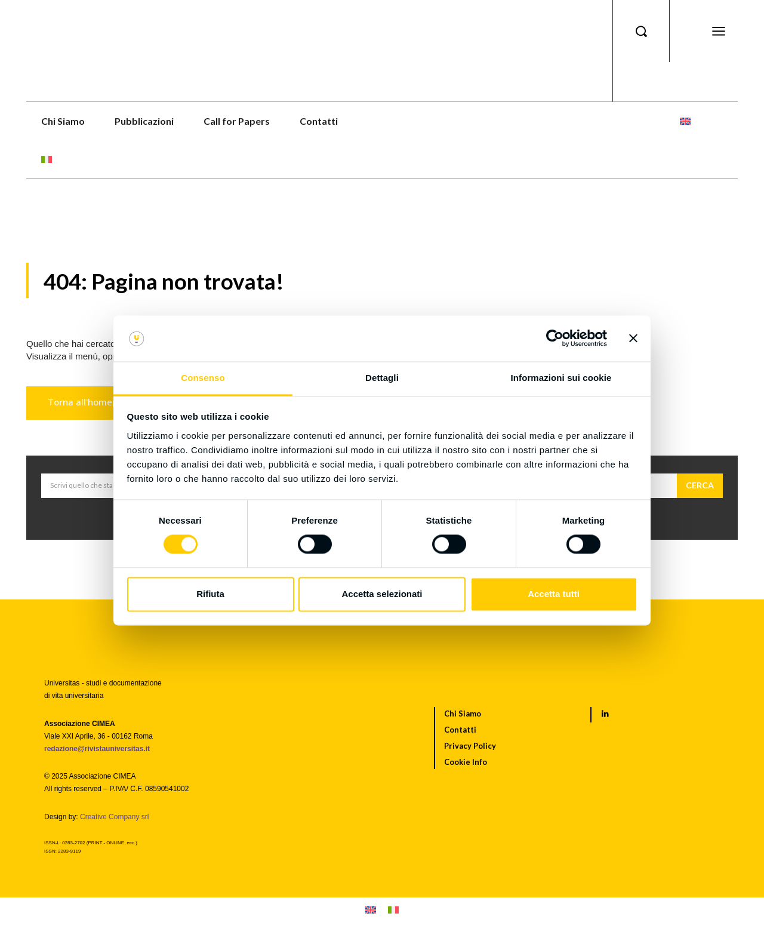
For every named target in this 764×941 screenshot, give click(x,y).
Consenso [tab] (202, 378)
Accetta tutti (554, 594)
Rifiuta (210, 594)
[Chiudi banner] (633, 338)
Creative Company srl (114, 818)
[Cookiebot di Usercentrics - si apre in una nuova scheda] (555, 339)
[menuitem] (685, 121)
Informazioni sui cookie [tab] (561, 378)
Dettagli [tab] (382, 378)
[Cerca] (700, 486)
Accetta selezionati (381, 594)
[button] (641, 31)
